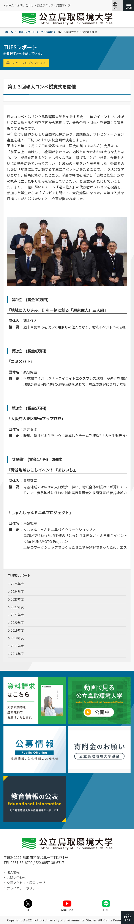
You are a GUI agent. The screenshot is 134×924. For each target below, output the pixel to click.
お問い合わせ (25, 5)
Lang (115, 5)
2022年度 (17, 607)
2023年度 (17, 599)
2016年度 (46, 32)
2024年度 (17, 591)
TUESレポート (27, 32)
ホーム (10, 5)
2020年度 (17, 622)
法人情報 (13, 872)
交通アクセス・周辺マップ (53, 5)
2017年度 (17, 646)
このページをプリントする (26, 63)
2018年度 (17, 638)
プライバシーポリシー (23, 888)
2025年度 (17, 584)
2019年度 (17, 630)
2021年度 (17, 615)
